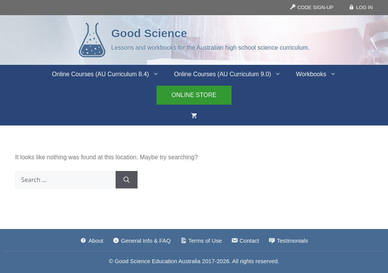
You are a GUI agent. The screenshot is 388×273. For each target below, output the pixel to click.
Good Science (149, 33)
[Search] (127, 179)
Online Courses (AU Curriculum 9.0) (231, 74)
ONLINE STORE (194, 95)
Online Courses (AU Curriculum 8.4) (109, 74)
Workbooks (320, 74)
